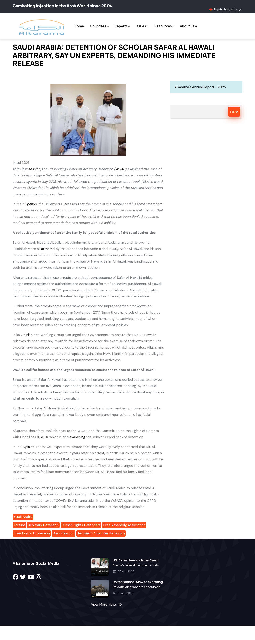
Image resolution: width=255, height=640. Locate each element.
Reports (133, 23)
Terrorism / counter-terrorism (101, 547)
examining (77, 451)
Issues (154, 23)
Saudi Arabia (23, 531)
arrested (48, 263)
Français (229, 9)
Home (88, 23)
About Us (135, 43)
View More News (104, 619)
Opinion (27, 349)
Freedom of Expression (32, 547)
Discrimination (64, 547)
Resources (178, 23)
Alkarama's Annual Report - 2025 (200, 101)
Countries (109, 23)
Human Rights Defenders (81, 539)
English (218, 9)
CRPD (42, 451)
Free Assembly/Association (124, 539)
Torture (19, 539)
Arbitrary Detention (43, 539)
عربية (238, 9)
